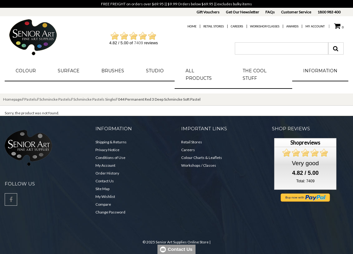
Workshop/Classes (264, 26)
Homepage (12, 99)
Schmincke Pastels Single (94, 99)
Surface (69, 71)
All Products (199, 74)
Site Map (102, 188)
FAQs (270, 12)
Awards (292, 26)
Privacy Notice (107, 149)
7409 (138, 43)
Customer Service (296, 12)
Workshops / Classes (198, 165)
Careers (237, 26)
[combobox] (281, 48)
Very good (305, 163)
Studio (155, 71)
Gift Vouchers (208, 12)
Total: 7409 (305, 181)
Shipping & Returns (111, 142)
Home (191, 26)
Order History (107, 173)
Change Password (110, 212)
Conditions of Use (110, 157)
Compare (103, 204)
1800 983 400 (329, 12)
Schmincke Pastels (54, 99)
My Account (315, 26)
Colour (26, 71)
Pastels (30, 99)
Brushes (112, 71)
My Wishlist (105, 196)
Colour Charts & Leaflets (201, 157)
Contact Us (104, 181)
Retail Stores (213, 26)
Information (320, 71)
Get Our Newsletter (242, 12)
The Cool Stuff (255, 74)
